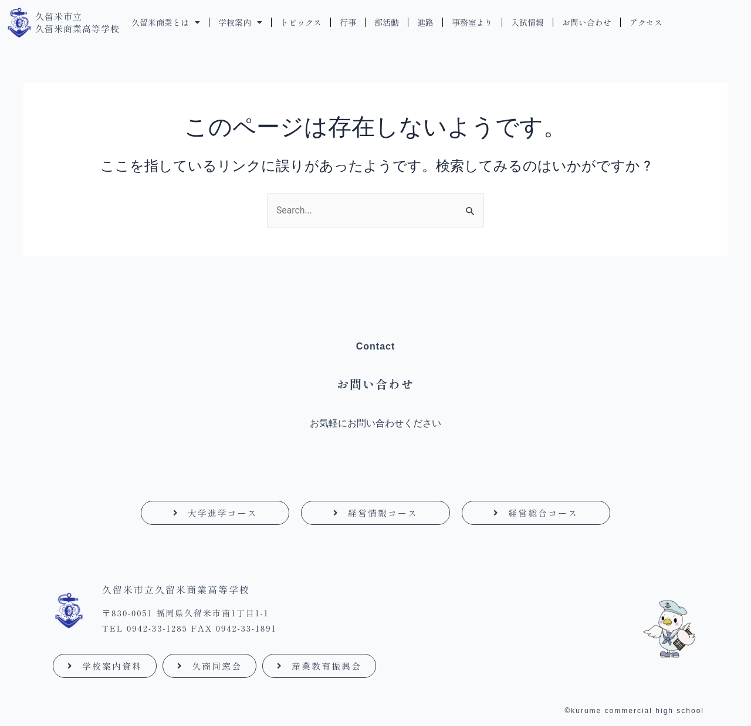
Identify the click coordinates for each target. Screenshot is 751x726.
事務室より (472, 22)
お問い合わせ (586, 22)
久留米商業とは (165, 22)
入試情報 (527, 22)
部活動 (386, 22)
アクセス (646, 22)
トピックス (301, 22)
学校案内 (240, 22)
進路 (425, 22)
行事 (348, 22)
